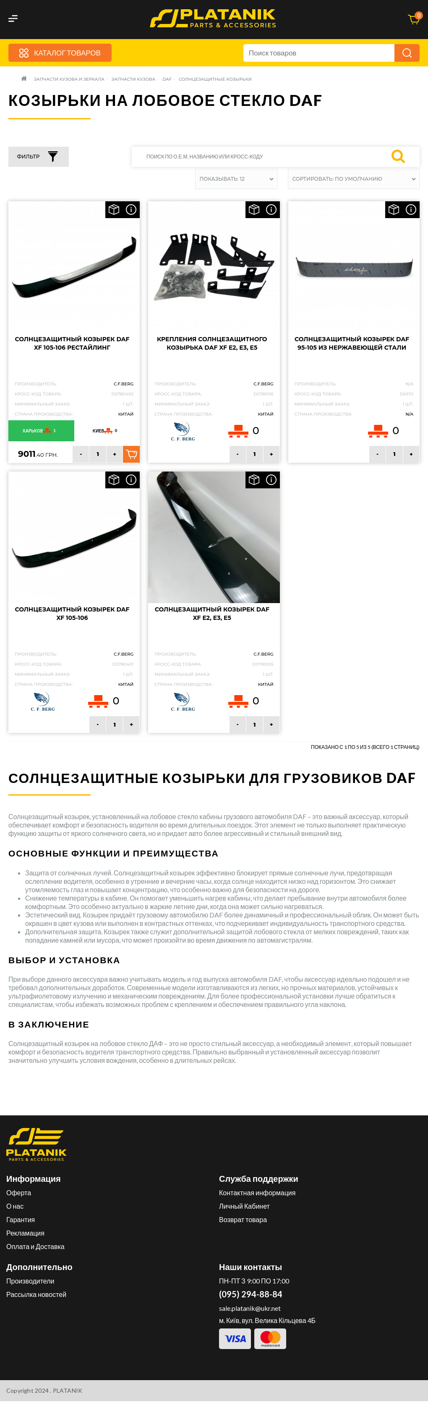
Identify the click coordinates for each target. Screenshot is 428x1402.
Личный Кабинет (244, 1207)
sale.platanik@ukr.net (250, 1309)
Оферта (18, 1193)
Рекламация (25, 1234)
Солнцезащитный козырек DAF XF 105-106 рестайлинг (72, 344)
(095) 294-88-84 (250, 1295)
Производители (30, 1282)
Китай (126, 414)
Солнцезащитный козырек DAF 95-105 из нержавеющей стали (352, 344)
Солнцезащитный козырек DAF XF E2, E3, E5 (212, 614)
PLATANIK (68, 1391)
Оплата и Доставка (35, 1247)
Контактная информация (257, 1193)
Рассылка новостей (36, 1295)
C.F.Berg (123, 384)
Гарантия (20, 1220)
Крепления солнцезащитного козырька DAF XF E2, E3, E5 (212, 344)
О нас (14, 1207)
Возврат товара (243, 1220)
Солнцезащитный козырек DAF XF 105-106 (72, 614)
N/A (409, 414)
